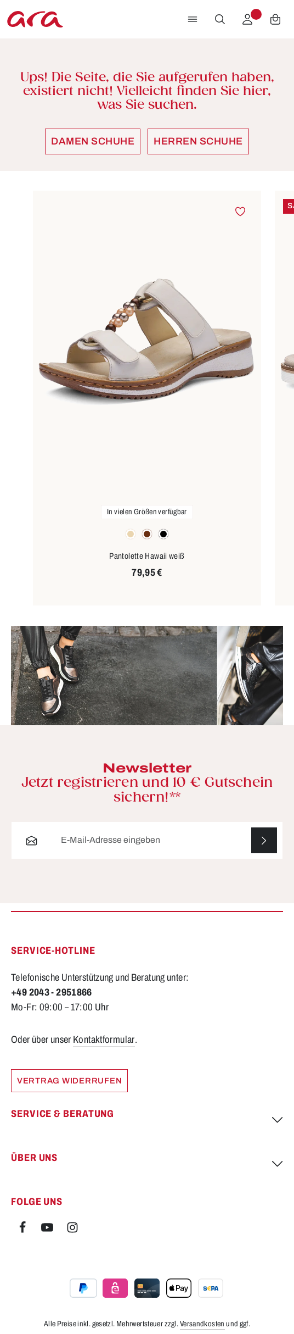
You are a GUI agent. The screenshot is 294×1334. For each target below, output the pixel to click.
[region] (147, 398)
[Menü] (192, 19)
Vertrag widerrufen (70, 1080)
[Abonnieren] (264, 840)
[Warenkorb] (275, 19)
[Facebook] (23, 1230)
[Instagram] (72, 1230)
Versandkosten (202, 1324)
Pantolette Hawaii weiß (146, 556)
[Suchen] (220, 19)
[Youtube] (48, 1230)
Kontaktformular (104, 1039)
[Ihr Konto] (247, 19)
